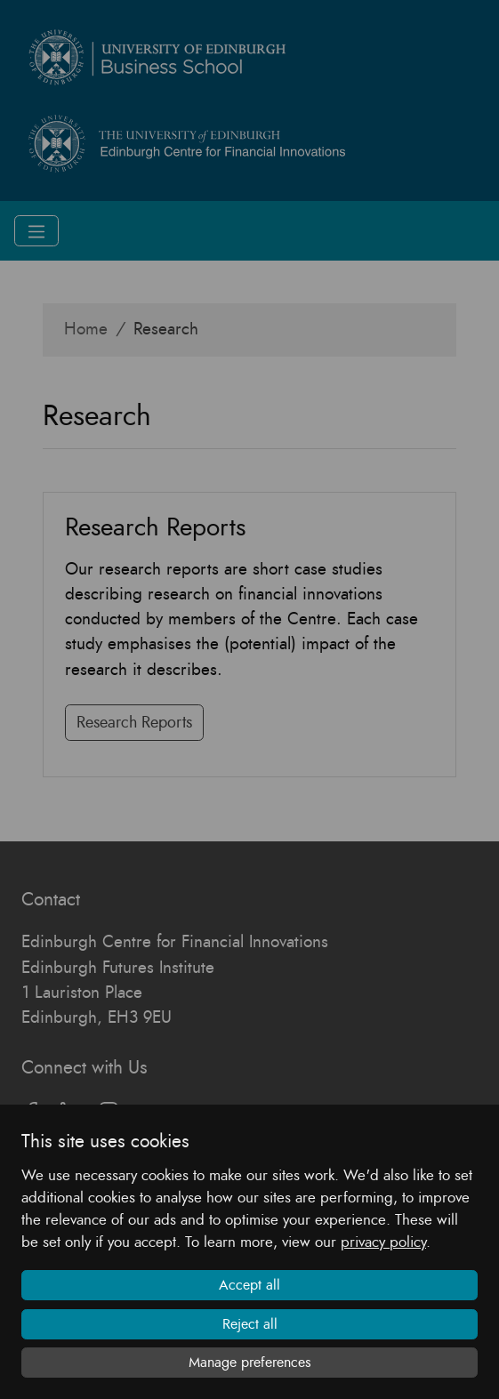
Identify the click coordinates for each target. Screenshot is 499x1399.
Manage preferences (250, 1362)
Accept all (249, 1285)
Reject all (250, 1324)
